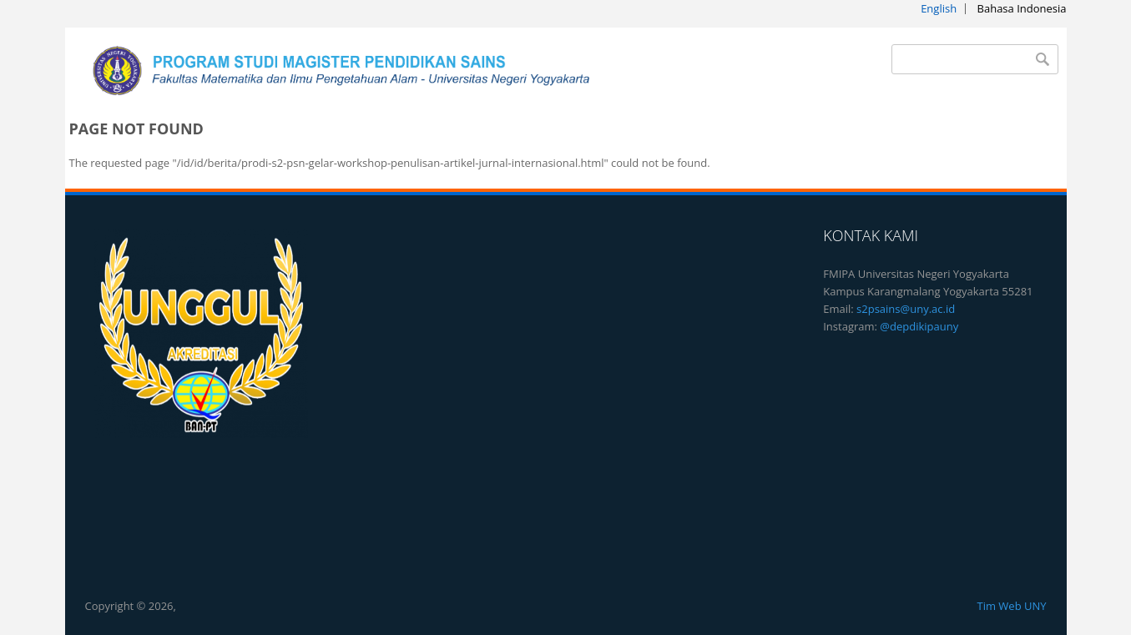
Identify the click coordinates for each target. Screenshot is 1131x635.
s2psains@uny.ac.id (905, 308)
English (939, 8)
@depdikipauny (919, 326)
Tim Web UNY (1011, 605)
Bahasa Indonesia (1022, 8)
